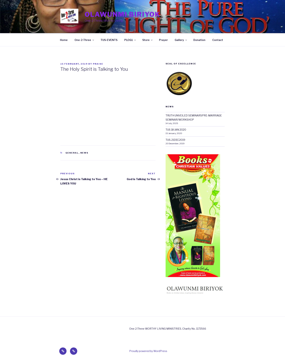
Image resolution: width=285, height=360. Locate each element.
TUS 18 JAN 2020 (176, 129)
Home (64, 39)
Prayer (163, 39)
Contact (217, 39)
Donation (199, 39)
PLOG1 (130, 39)
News (84, 153)
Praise (98, 64)
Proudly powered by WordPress (148, 351)
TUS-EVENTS (109, 39)
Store (147, 39)
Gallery (181, 39)
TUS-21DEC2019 (175, 139)
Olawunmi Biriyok (122, 14)
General (72, 153)
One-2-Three (85, 39)
